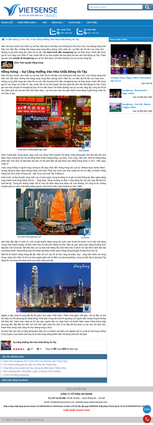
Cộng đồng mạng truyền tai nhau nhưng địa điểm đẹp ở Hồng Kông (34, 368)
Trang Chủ (37, 9)
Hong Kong (64, 167)
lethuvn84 (58, 32)
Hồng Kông (76, 155)
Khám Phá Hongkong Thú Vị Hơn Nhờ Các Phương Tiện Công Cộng (35, 361)
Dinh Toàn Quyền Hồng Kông (22, 65)
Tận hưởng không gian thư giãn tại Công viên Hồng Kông (29, 364)
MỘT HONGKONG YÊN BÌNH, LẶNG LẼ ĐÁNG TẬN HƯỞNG (32, 371)
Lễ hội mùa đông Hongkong (16, 375)
